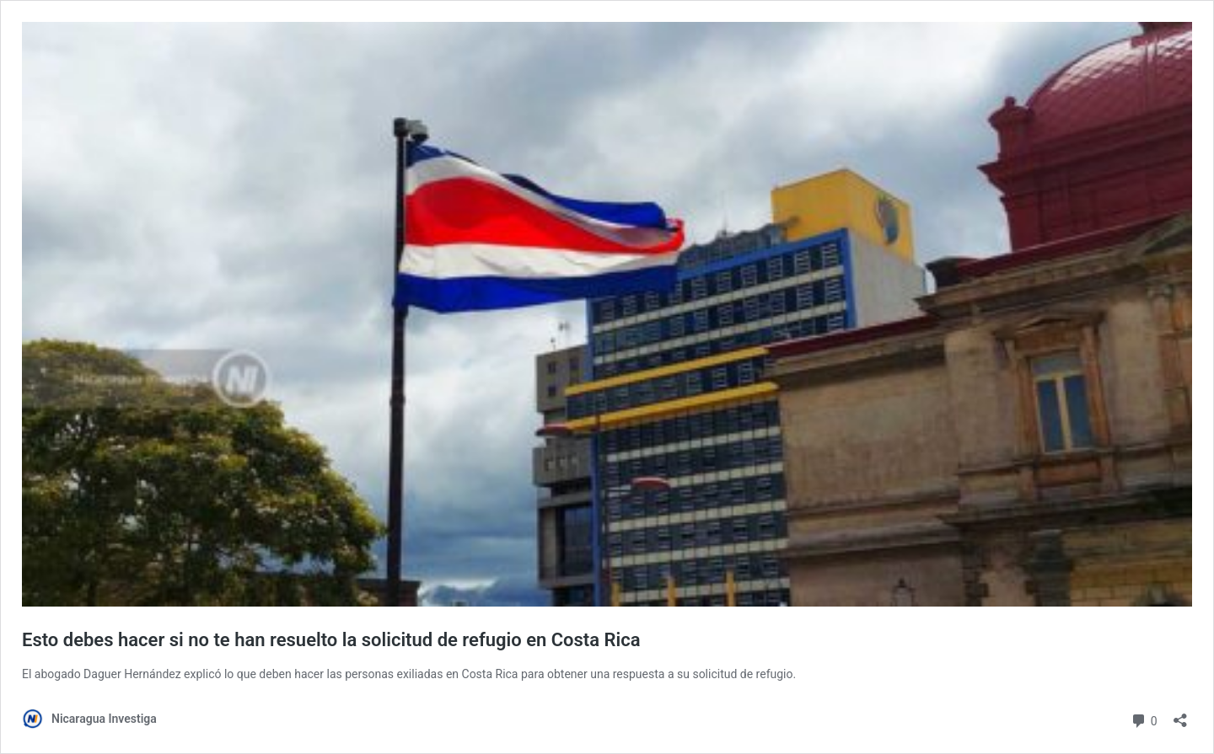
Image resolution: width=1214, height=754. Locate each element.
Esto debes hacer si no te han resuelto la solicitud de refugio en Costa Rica (331, 639)
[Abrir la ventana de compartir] (1180, 715)
